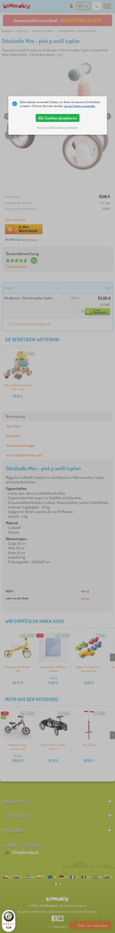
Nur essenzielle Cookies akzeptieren (57, 127)
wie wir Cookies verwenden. (80, 106)
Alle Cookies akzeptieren (57, 118)
